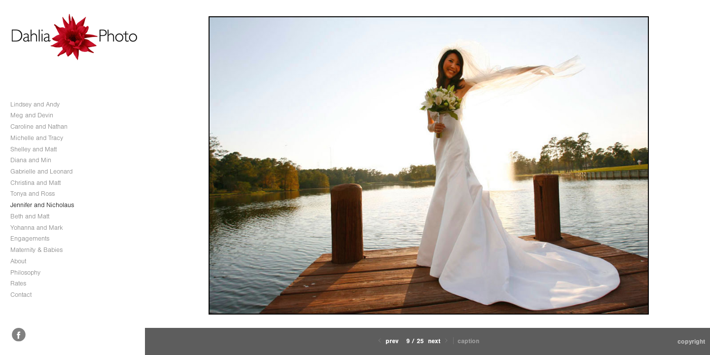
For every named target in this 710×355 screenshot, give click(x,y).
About (18, 261)
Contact (21, 294)
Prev (387, 341)
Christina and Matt (35, 182)
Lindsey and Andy (35, 104)
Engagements (29, 238)
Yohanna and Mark (36, 227)
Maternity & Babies (36, 249)
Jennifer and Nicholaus (42, 205)
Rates (18, 283)
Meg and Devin (31, 115)
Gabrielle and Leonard (41, 171)
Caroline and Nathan (39, 126)
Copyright (691, 341)
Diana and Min (30, 160)
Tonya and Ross (32, 193)
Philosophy (25, 272)
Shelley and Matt (33, 149)
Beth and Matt (29, 216)
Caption (468, 341)
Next (439, 341)
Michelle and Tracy (36, 138)
